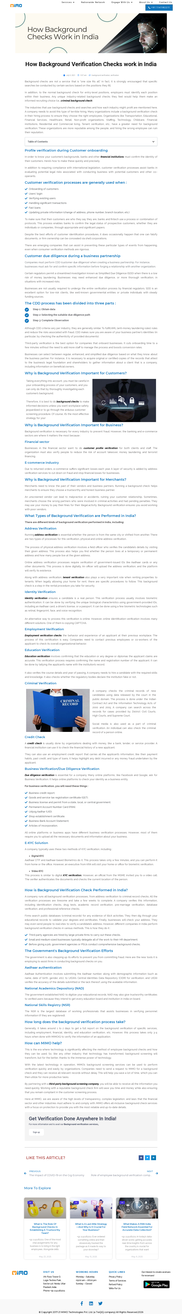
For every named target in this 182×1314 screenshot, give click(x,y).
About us (146, 2)
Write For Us (115, 1288)
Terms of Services (117, 1280)
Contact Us (165, 2)
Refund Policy (115, 1284)
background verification (101, 75)
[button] (159, 7)
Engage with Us (122, 2)
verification (115, 75)
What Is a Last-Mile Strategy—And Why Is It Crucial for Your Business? (91, 1227)
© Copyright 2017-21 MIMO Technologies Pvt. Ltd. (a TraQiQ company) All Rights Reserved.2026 (91, 1312)
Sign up (36, 1132)
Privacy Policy (115, 1276)
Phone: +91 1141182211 (54, 1290)
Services (68, 2)
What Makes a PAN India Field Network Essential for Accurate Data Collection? (137, 1227)
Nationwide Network (93, 2)
